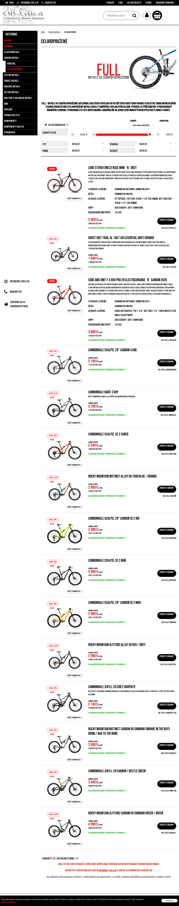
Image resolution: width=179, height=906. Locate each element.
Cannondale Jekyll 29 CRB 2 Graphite (112, 687)
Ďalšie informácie (9, 902)
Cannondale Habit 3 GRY (103, 392)
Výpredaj (8, 46)
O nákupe (110, 2)
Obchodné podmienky (165, 2)
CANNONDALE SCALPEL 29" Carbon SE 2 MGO (114, 602)
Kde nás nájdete (134, 2)
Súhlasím (169, 901)
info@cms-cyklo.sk (29, 2)
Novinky (8, 40)
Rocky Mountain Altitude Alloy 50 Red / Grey (116, 644)
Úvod (11, 2)
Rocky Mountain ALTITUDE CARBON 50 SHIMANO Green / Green (125, 813)
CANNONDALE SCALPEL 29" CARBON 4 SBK (112, 350)
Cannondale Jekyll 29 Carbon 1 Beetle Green (117, 771)
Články (149, 2)
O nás (120, 2)
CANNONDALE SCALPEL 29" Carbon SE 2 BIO (113, 518)
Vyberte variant (167, 219)
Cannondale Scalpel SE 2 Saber (108, 434)
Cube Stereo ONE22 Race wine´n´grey (112, 167)
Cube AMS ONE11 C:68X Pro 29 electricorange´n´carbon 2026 (127, 280)
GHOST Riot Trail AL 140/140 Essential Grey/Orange (121, 238)
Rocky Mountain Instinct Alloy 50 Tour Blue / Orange (122, 476)
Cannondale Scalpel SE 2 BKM (107, 560)
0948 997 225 (50, 2)
